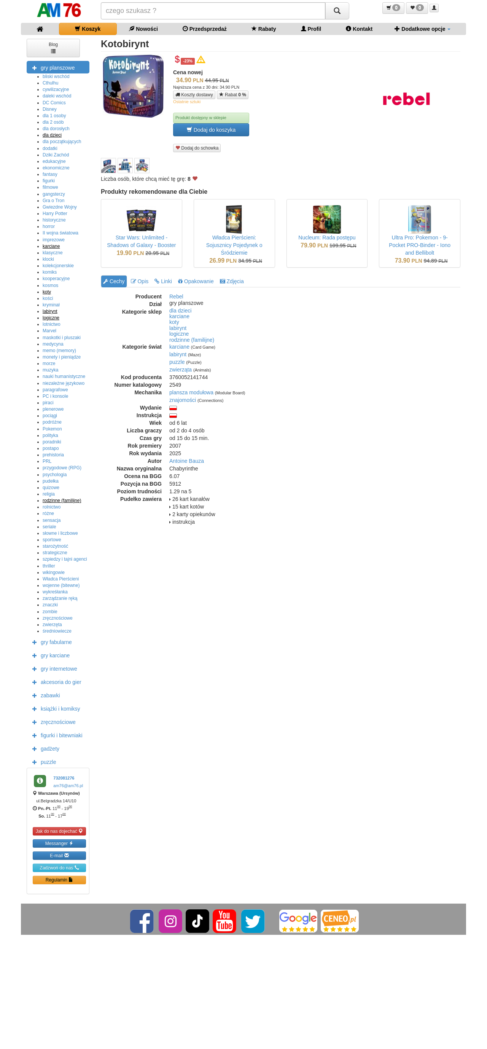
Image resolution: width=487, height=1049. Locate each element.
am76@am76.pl (68, 785)
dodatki (50, 148)
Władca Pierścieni (61, 579)
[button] (393, 8)
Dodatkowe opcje (422, 29)
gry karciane (49, 655)
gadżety (44, 748)
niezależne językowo (63, 383)
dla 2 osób (53, 122)
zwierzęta (52, 624)
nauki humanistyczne (64, 376)
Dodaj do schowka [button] (196, 148)
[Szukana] (213, 10)
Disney (50, 109)
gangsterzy (54, 194)
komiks (50, 272)
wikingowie (54, 572)
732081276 (63, 778)
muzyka (50, 370)
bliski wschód (56, 76)
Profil (311, 29)
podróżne (52, 422)
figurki (49, 180)
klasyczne (53, 252)
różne (48, 513)
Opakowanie (196, 281)
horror (49, 226)
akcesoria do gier (55, 682)
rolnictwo (51, 507)
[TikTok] (197, 920)
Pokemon (52, 429)
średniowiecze (57, 631)
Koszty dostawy (194, 94)
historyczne (54, 220)
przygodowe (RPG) (62, 467)
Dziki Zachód (56, 155)
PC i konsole (55, 396)
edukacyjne (54, 161)
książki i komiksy (54, 708)
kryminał (51, 305)
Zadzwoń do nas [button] (59, 867)
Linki (163, 281)
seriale (49, 526)
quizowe (51, 487)
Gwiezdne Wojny (60, 207)
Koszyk (87, 29)
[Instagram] (171, 920)
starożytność (55, 546)
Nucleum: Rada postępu (326, 237)
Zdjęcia (232, 281)
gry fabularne (50, 642)
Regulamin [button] (59, 880)
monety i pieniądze (62, 357)
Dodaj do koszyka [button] (211, 129)
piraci (48, 402)
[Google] (298, 920)
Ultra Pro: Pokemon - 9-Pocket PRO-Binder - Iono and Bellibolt (419, 245)
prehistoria (53, 455)
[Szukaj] (337, 10)
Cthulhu (50, 83)
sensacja (51, 520)
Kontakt (359, 29)
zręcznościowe (58, 618)
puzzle (42, 761)
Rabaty (263, 29)
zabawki (44, 695)
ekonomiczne (56, 168)
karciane (51, 246)
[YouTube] (225, 920)
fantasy (50, 174)
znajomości (182, 400)
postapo (51, 448)
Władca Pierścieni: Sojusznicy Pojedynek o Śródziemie (234, 245)
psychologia (55, 474)
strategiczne (55, 552)
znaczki (50, 604)
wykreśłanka (55, 592)
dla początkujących (62, 141)
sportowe (52, 539)
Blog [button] (53, 47)
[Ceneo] (340, 920)
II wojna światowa (60, 233)
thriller (49, 566)
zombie (50, 611)
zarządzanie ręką (60, 598)
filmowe (50, 187)
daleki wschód (57, 96)
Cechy (114, 281)
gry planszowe (52, 67)
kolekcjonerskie (58, 265)
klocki (48, 259)
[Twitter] (253, 920)
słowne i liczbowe (60, 533)
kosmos (50, 285)
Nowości (143, 29)
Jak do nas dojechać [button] (59, 831)
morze (49, 363)
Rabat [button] (232, 94)
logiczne (51, 317)
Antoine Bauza (186, 461)
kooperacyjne (56, 278)
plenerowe (53, 409)
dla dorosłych (56, 128)
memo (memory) (59, 350)
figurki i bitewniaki (56, 735)
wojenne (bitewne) (61, 585)
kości (48, 298)
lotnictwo (51, 324)
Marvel (49, 330)
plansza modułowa (191, 392)
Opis (140, 281)
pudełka (51, 481)
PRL (47, 461)
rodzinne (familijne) (62, 500)
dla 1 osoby (54, 115)
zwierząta (180, 370)
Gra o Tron (53, 200)
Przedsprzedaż (205, 29)
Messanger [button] (59, 843)
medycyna (53, 344)
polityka (50, 435)
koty (47, 292)
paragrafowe (55, 389)
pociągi (50, 415)
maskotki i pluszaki (62, 337)
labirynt (50, 311)
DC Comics (54, 102)
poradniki (52, 442)
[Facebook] (142, 920)
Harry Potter (55, 213)
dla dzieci (52, 135)
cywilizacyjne (56, 89)
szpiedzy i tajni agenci (65, 559)
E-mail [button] (59, 855)
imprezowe (54, 239)
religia (49, 494)
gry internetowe (53, 668)
